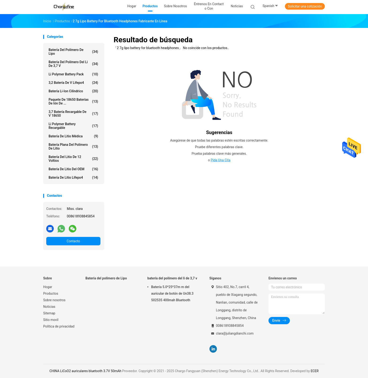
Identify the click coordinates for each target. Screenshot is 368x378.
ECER (315, 371)
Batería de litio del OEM (73, 169)
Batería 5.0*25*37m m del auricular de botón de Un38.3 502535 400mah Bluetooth (172, 293)
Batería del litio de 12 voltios (73, 158)
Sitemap (49, 313)
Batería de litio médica (73, 136)
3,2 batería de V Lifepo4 (73, 82)
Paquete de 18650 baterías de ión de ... (73, 101)
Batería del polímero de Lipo (73, 51)
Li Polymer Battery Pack (73, 74)
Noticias (49, 307)
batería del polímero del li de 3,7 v (73, 64)
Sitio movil (50, 320)
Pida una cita (220, 160)
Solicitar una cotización (305, 6)
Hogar (47, 287)
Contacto (73, 241)
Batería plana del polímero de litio (73, 146)
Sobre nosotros (54, 300)
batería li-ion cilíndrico (73, 91)
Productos (50, 293)
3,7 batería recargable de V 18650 (73, 113)
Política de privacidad (58, 326)
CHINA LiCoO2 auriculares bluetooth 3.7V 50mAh (85, 371)
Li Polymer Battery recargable (73, 126)
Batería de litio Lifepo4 (73, 177)
